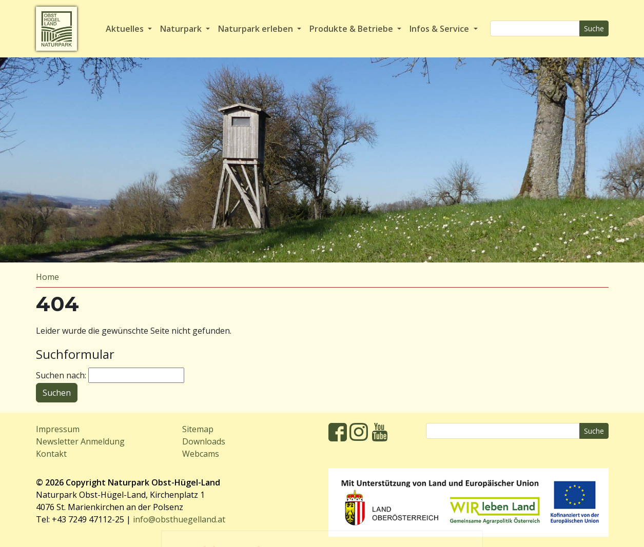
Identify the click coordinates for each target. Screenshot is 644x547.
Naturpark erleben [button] (256, 28)
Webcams (200, 453)
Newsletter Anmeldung (80, 441)
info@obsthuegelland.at (179, 519)
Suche (594, 28)
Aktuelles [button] (126, 28)
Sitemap (197, 429)
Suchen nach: (61, 375)
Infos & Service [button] (440, 28)
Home (47, 276)
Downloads (203, 441)
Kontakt (51, 453)
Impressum (58, 429)
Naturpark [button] (182, 28)
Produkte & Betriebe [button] (352, 28)
